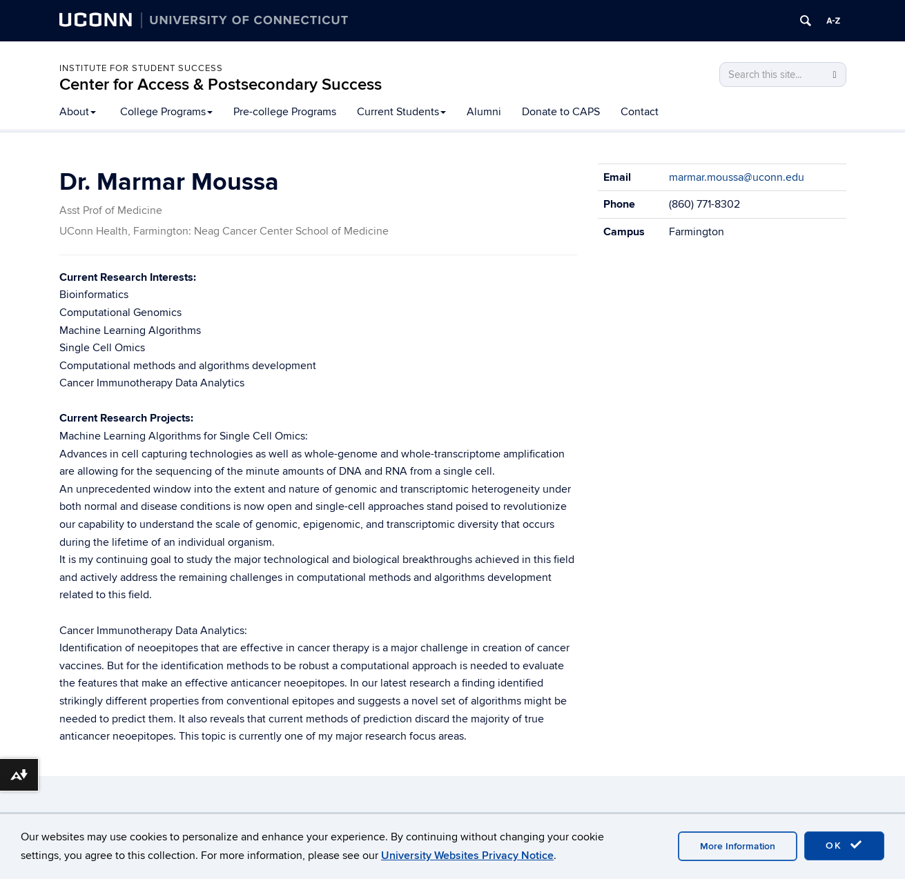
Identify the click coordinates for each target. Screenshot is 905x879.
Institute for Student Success (141, 68)
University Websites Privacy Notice (467, 855)
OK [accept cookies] (844, 845)
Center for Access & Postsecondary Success (220, 85)
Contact (640, 112)
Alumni (484, 112)
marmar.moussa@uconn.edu (736, 177)
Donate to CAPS (561, 112)
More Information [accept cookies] (737, 846)
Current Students (401, 112)
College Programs (166, 112)
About (77, 112)
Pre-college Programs (284, 112)
